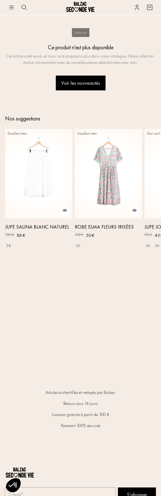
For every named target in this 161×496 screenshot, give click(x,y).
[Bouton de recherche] (24, 7)
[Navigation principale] (11, 7)
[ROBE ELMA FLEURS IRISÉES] (108, 190)
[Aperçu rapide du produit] (65, 211)
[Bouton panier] (149, 7)
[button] (13, 485)
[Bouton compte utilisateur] (137, 7)
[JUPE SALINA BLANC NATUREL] (38, 190)
